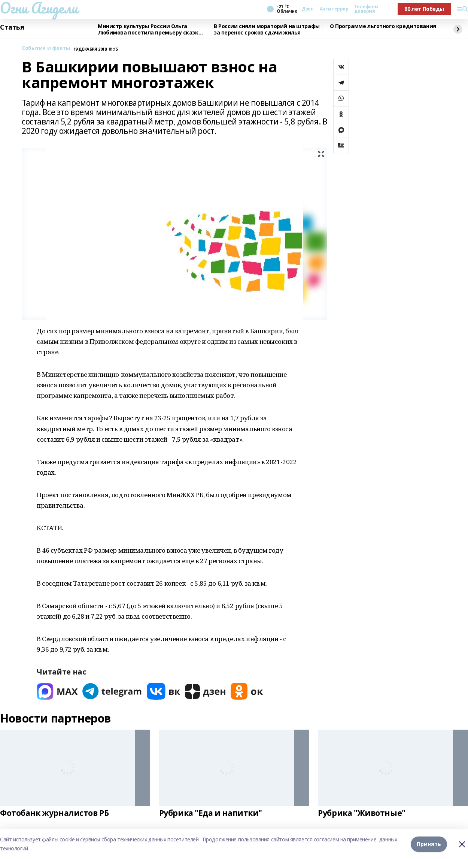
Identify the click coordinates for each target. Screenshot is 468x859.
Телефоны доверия (366, 8)
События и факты (46, 48)
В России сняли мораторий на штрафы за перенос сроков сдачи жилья (267, 29)
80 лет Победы (424, 8)
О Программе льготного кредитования (383, 26)
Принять (429, 843)
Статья (12, 27)
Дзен (307, 9)
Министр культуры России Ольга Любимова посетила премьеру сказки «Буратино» (150, 29)
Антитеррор (334, 9)
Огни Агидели (39, 8)
